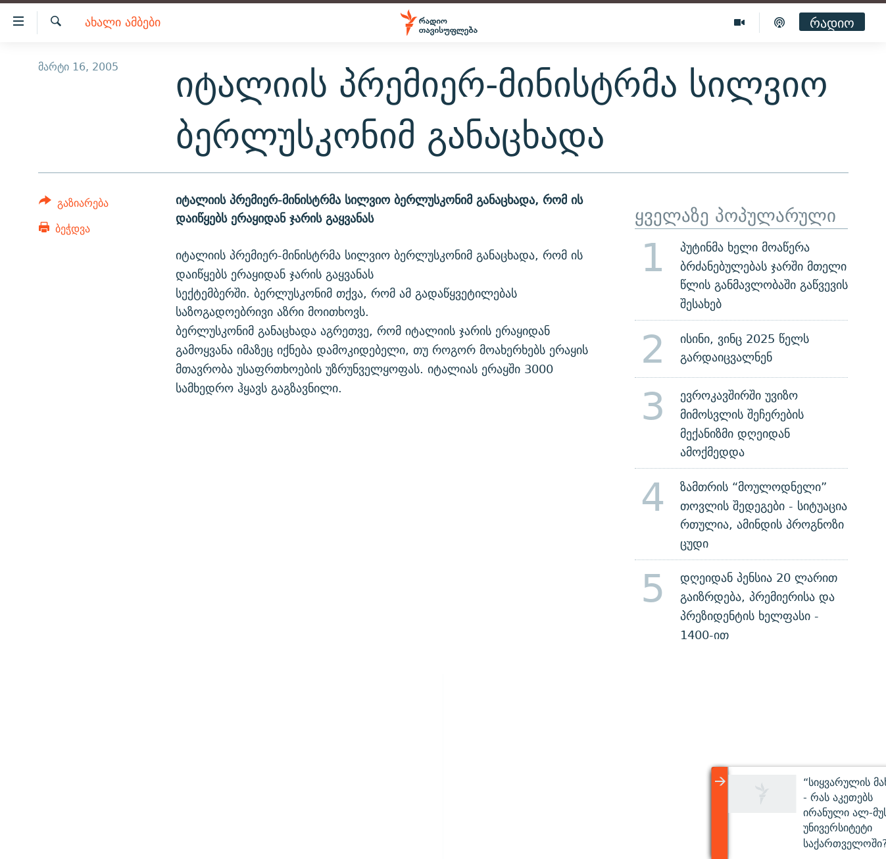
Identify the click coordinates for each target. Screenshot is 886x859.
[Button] (74, 205)
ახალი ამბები (122, 22)
